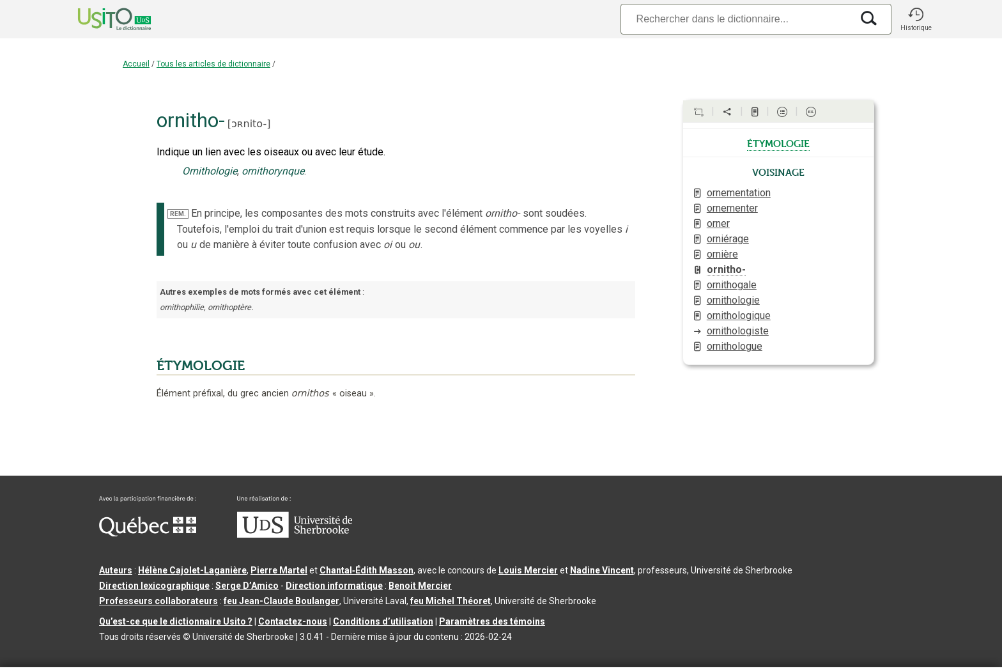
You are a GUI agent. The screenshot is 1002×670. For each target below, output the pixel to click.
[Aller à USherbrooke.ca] (294, 534)
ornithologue (734, 346)
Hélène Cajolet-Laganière (192, 570)
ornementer (732, 208)
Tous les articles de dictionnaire (213, 63)
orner (718, 223)
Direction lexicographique (154, 585)
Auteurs (115, 570)
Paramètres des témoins (492, 621)
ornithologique (739, 315)
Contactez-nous (292, 621)
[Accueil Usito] (100, 19)
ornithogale (732, 285)
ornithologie (733, 300)
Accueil (136, 63)
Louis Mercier (528, 570)
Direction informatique (334, 585)
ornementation (739, 193)
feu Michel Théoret (450, 601)
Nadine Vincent (602, 570)
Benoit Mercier (420, 585)
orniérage (728, 239)
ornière (722, 254)
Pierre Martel (278, 570)
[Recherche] (736, 18)
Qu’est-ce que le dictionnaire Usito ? (175, 621)
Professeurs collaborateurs (158, 601)
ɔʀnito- (248, 124)
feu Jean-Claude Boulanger (281, 601)
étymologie (778, 142)
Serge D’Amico (247, 585)
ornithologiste (738, 331)
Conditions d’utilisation (383, 621)
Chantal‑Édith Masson (366, 570)
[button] (916, 19)
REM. (178, 214)
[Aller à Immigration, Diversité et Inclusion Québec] (147, 533)
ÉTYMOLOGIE (201, 365)
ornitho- (726, 269)
